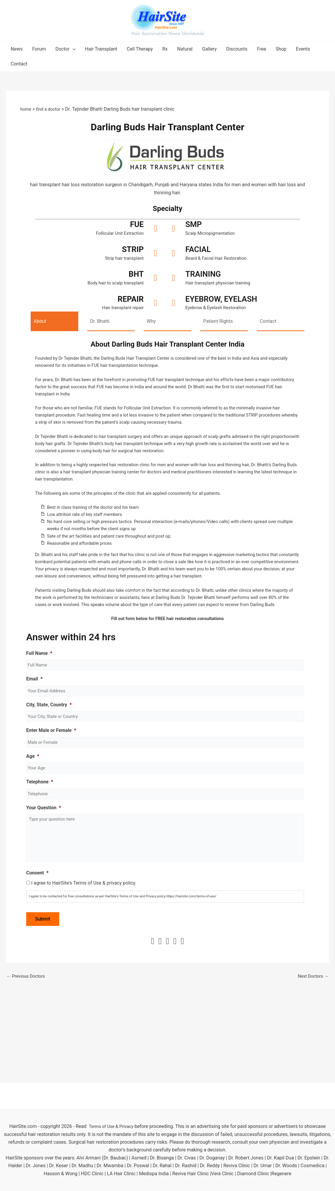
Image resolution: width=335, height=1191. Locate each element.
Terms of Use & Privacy (111, 1126)
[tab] (54, 323)
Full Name (39, 697)
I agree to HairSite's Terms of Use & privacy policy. (83, 978)
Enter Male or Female (51, 776)
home (26, 109)
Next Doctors (311, 1071)
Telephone (39, 829)
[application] (73, 49)
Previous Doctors (27, 1071)
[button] (65, 49)
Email (34, 723)
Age (32, 802)
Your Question (43, 855)
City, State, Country (49, 749)
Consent (37, 968)
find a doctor (50, 109)
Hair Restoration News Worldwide (167, 33)
